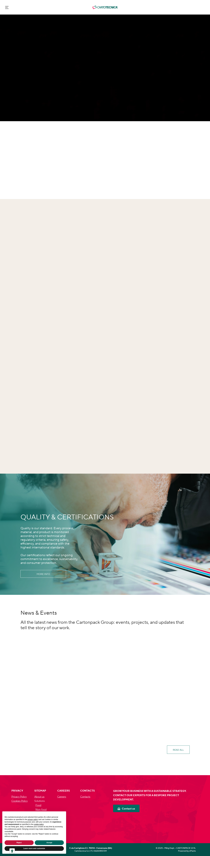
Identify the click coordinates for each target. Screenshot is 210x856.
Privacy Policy (19, 796)
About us (39, 796)
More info (43, 574)
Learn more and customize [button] (34, 848)
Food (38, 805)
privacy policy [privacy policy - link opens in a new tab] (33, 819)
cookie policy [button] (38, 824)
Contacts (85, 796)
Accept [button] (49, 843)
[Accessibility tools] (12, 851)
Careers (61, 796)
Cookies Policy (19, 801)
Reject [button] (19, 843)
